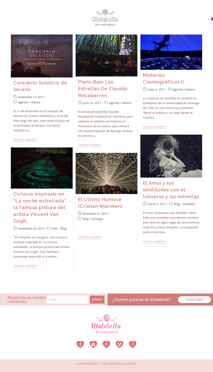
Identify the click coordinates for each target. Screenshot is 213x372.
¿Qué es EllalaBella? (159, 17)
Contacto (191, 25)
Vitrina (7, 24)
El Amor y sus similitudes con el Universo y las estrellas (171, 189)
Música (35, 102)
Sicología (97, 219)
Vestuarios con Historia (33, 15)
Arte (54, 228)
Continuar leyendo (25, 139)
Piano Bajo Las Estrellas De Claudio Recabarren (102, 88)
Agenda (23, 102)
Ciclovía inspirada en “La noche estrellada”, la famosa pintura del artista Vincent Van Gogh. (40, 207)
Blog (177, 204)
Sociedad (189, 204)
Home (6, 15)
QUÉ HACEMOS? (187, 17)
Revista (64, 15)
